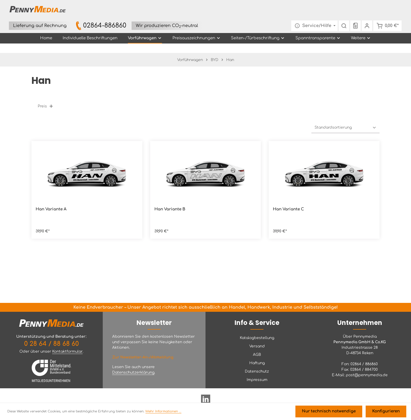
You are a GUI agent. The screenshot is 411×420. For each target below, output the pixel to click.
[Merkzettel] (353, 10)
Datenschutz (257, 371)
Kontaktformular (67, 351)
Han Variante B (169, 197)
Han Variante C (288, 197)
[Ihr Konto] (364, 10)
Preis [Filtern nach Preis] (45, 94)
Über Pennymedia (360, 337)
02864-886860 (203, 6)
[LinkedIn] (205, 401)
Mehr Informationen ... (163, 412)
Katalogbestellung (257, 338)
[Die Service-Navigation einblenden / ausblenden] (312, 10)
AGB (257, 355)
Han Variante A (51, 197)
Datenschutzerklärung (133, 372)
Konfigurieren (387, 412)
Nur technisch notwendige (333, 412)
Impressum (257, 380)
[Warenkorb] (386, 10)
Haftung (257, 363)
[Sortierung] (345, 115)
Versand (257, 346)
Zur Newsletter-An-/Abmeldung (142, 357)
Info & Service (257, 322)
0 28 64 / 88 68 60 (51, 343)
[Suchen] (341, 10)
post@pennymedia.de (367, 375)
